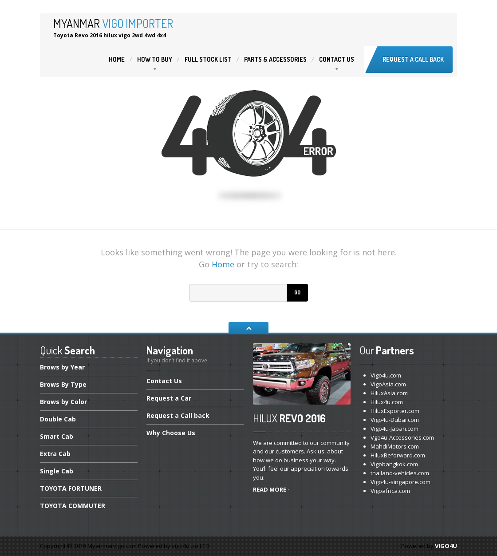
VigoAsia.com (388, 384)
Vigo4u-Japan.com (394, 429)
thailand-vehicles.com (400, 473)
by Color (63, 401)
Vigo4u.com (386, 375)
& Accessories (275, 59)
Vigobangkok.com (394, 464)
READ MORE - (271, 489)
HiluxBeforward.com (398, 455)
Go (297, 292)
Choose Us (170, 433)
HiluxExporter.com (395, 411)
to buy (154, 59)
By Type (63, 384)
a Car (168, 398)
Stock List (208, 59)
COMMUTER (72, 505)
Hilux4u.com (387, 402)
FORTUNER (71, 488)
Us (336, 59)
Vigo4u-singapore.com (400, 482)
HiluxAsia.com (389, 393)
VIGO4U (446, 546)
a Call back (177, 415)
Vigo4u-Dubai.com (395, 420)
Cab (58, 419)
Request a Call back (413, 59)
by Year (62, 367)
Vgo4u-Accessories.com (402, 437)
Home (117, 59)
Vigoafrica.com (390, 491)
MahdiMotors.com (395, 446)
